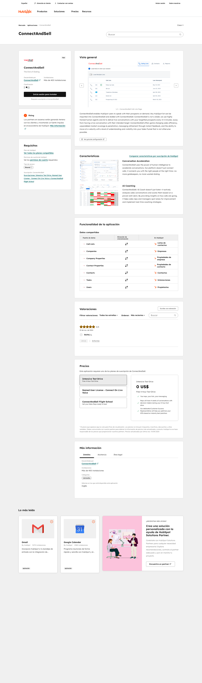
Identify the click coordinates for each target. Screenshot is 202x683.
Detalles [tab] (87, 455)
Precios (75, 11)
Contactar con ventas (64, 3)
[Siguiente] (176, 85)
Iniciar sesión (160, 3)
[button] (180, 25)
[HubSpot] (25, 12)
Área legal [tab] (118, 455)
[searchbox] (144, 34)
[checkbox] (103, 380)
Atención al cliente (42, 3)
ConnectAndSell (32, 80)
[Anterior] (82, 85)
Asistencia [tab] (102, 455)
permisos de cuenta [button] (39, 160)
